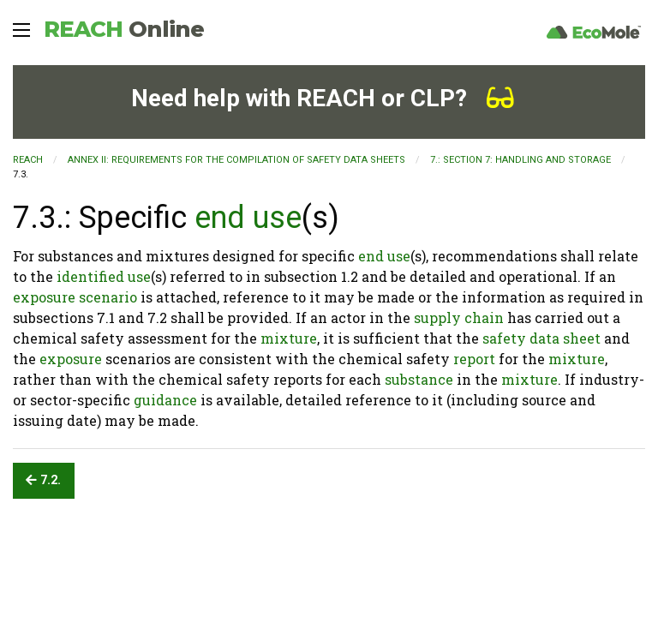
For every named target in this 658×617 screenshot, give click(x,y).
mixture (288, 338)
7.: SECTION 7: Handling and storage (520, 159)
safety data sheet (541, 338)
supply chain (459, 317)
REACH (124, 29)
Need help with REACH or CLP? (322, 98)
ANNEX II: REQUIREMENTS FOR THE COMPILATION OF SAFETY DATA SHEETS (236, 159)
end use (248, 218)
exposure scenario (75, 297)
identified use (104, 276)
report (474, 359)
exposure (70, 359)
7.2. (43, 480)
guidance (165, 400)
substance (419, 379)
